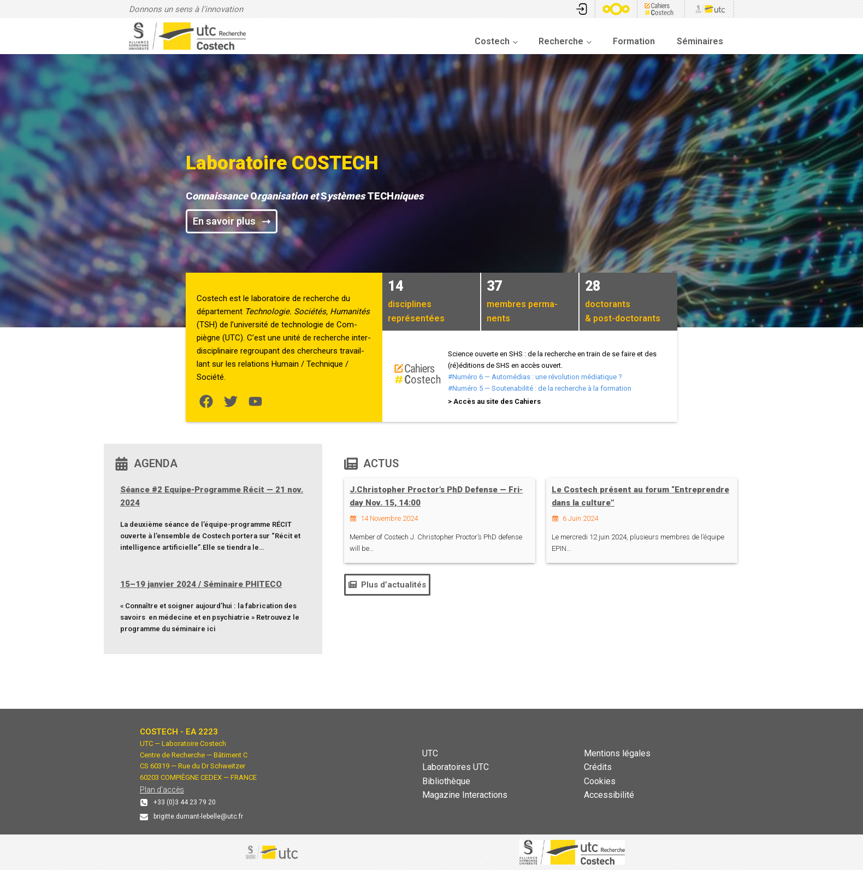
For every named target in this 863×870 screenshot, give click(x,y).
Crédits (598, 767)
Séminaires (700, 41)
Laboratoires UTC (455, 767)
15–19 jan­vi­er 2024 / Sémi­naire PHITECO (201, 584)
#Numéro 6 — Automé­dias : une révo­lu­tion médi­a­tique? (535, 377)
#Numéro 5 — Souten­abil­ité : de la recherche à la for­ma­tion (539, 388)
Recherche (561, 41)
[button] (387, 585)
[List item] (206, 401)
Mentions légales (617, 753)
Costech (492, 41)
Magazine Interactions (464, 795)
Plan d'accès (162, 789)
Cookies (600, 781)
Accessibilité (609, 795)
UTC (430, 753)
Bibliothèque (446, 781)
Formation (634, 41)
